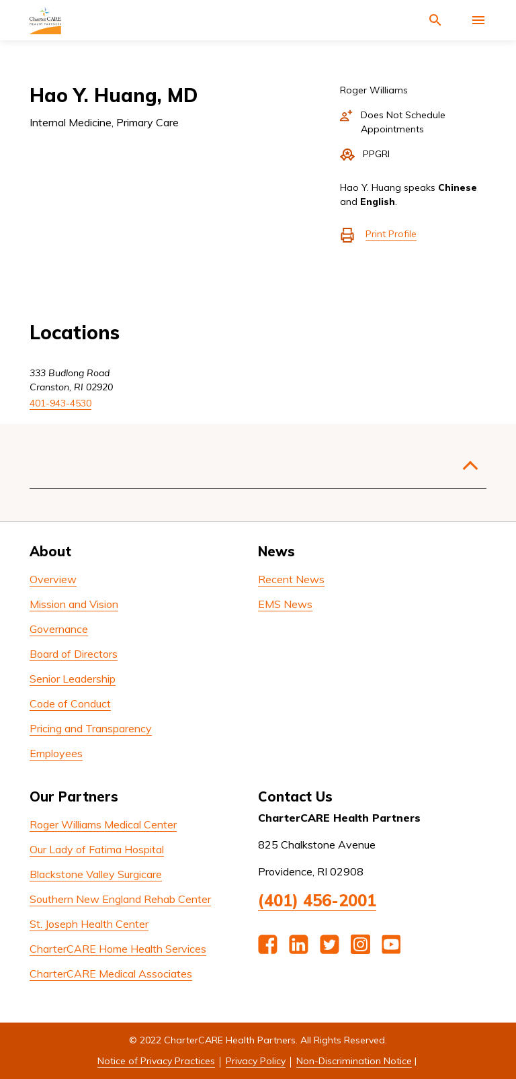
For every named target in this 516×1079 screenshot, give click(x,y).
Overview (53, 579)
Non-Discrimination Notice (354, 1061)
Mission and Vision (74, 604)
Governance (59, 629)
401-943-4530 (60, 403)
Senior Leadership (73, 678)
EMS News (285, 604)
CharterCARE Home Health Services (118, 948)
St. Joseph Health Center (89, 924)
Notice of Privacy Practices (156, 1061)
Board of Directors (74, 653)
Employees (56, 753)
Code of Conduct (70, 703)
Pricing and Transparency (91, 728)
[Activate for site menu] (478, 20)
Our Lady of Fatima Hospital (97, 849)
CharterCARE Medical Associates (111, 973)
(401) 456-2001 (317, 900)
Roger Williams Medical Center (103, 824)
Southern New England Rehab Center (120, 899)
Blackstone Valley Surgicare (96, 874)
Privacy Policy (256, 1061)
